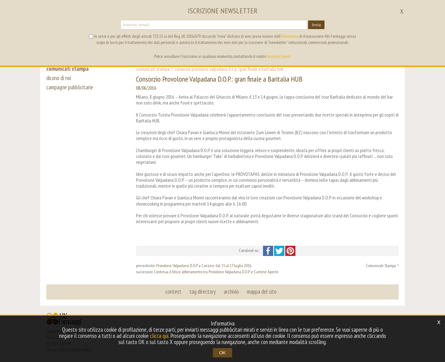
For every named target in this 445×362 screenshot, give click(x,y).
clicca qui (159, 335)
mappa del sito (262, 291)
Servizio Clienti (279, 56)
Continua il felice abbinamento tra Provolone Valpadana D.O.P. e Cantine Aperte (216, 272)
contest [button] (173, 291)
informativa (289, 36)
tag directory (202, 291)
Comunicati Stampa (153, 69)
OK (222, 352)
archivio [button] (231, 291)
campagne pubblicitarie (69, 87)
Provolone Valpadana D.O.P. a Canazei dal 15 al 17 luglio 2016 (203, 265)
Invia (316, 25)
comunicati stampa (67, 68)
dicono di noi (58, 78)
